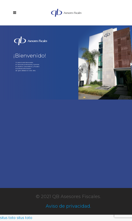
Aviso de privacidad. (68, 206)
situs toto (8, 217)
